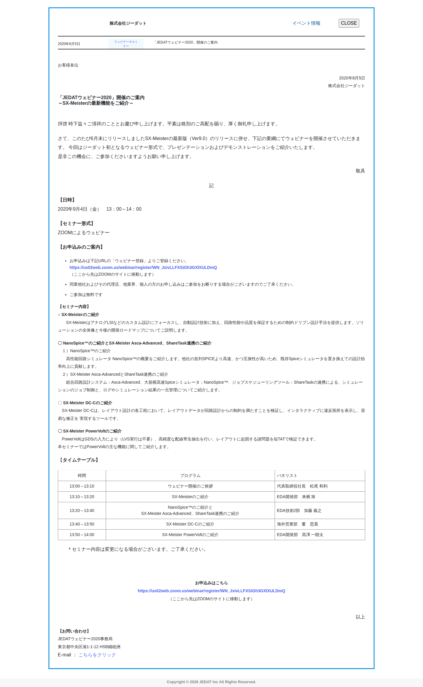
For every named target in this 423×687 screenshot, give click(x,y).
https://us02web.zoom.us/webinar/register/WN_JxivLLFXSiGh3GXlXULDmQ (143, 267)
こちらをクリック (97, 654)
